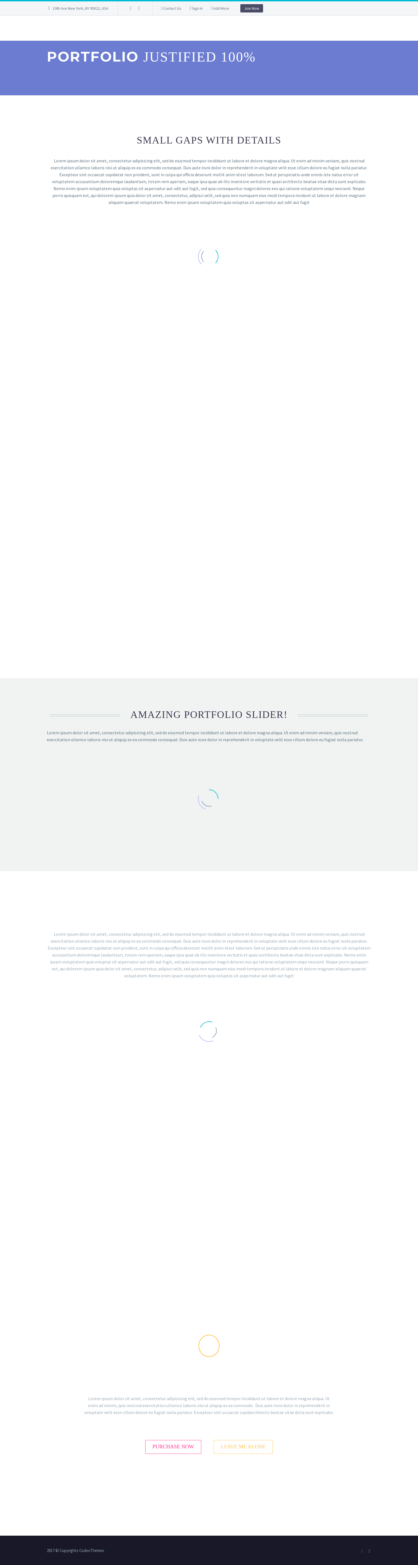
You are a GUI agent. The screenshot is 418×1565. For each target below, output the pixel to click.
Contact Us (172, 8)
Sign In (197, 8)
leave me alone (243, 1446)
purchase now (173, 1446)
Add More (221, 8)
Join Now (251, 8)
